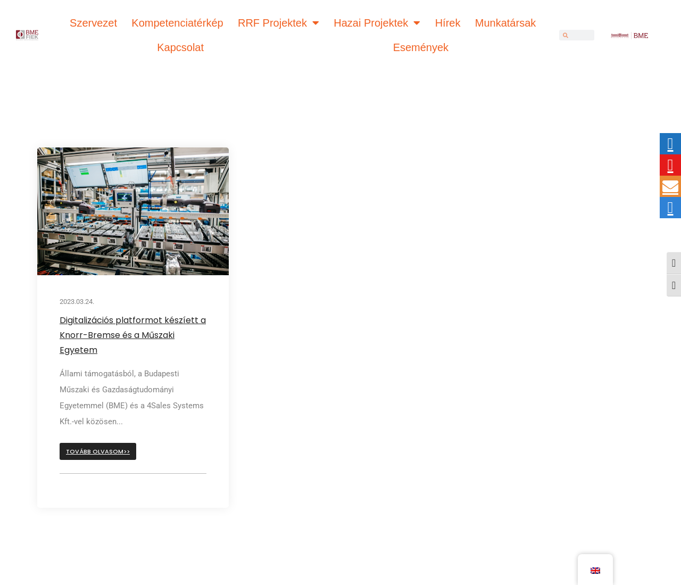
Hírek (448, 23)
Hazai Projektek (377, 23)
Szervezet (93, 23)
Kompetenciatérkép (177, 23)
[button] (98, 451)
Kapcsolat (180, 47)
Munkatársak (505, 23)
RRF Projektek (278, 23)
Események (421, 47)
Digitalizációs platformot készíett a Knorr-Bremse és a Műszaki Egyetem (133, 335)
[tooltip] (670, 143)
